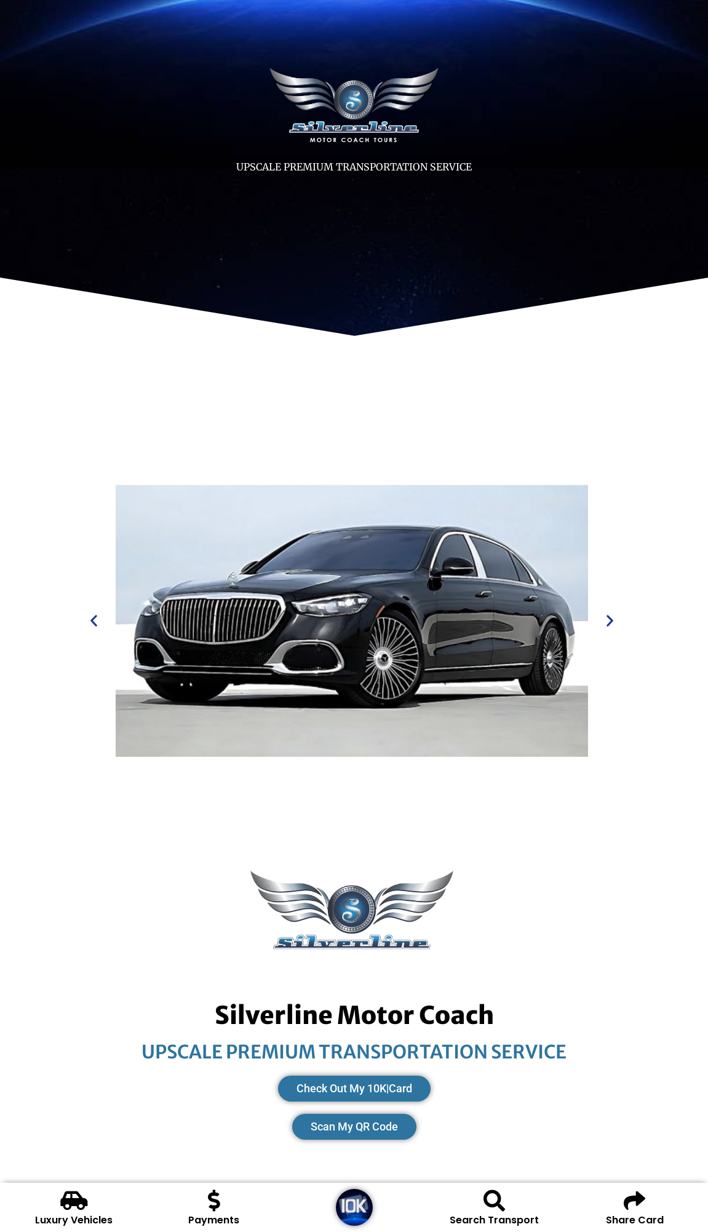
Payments (213, 1220)
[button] (93, 620)
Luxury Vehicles (74, 1220)
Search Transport (494, 1220)
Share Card (635, 1220)
